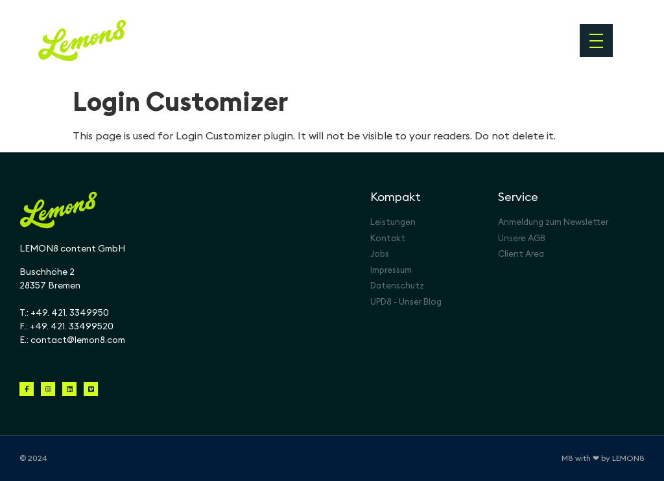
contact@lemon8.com (77, 340)
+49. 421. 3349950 (69, 312)
